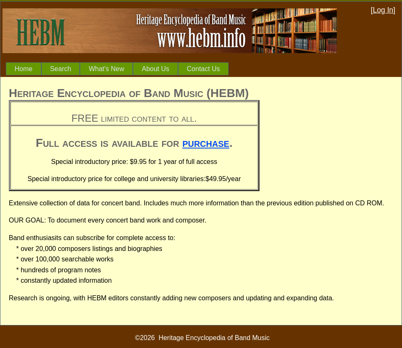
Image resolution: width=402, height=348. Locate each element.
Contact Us (203, 68)
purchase (205, 142)
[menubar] (117, 69)
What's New (106, 68)
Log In (383, 10)
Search (60, 68)
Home (24, 68)
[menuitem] (23, 69)
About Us (155, 68)
